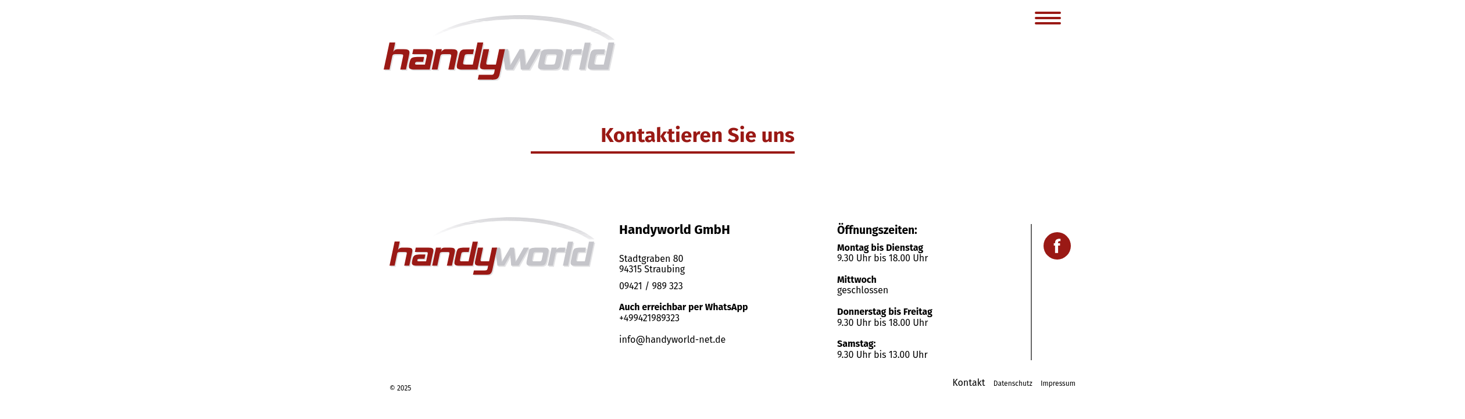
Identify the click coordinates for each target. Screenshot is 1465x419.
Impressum (1058, 383)
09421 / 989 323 (651, 286)
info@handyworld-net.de (672, 339)
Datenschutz (1013, 383)
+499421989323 (649, 318)
